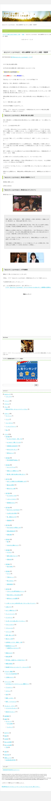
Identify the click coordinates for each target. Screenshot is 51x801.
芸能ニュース (7, 757)
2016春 (7, 458)
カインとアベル (11, 467)
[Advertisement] (27, 44)
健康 (5, 719)
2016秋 (7, 465)
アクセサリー (9, 687)
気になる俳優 (7, 742)
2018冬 (7, 539)
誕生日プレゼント (10, 711)
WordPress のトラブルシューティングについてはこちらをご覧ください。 (21, 786)
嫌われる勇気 (10, 485)
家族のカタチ (9, 653)
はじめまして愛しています (14, 442)
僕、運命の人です (11, 517)
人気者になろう (10, 677)
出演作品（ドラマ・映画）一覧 (14, 642)
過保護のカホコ (11, 502)
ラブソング (8, 631)
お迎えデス (8, 607)
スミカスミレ (9, 617)
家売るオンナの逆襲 (12, 598)
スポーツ (6, 413)
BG (7, 541)
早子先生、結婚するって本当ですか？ (15, 660)
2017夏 (7, 493)
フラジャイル (9, 628)
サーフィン (8, 416)
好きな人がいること (12, 449)
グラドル (6, 404)
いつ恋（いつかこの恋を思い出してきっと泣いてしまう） (21, 603)
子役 (7, 747)
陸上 (7, 430)
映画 (5, 736)
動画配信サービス (10, 646)
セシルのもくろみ (11, 495)
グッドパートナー (10, 614)
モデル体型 (10, 723)
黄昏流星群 (10, 584)
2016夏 (7, 436)
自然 (5, 751)
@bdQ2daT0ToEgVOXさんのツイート (11, 769)
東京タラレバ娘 (11, 488)
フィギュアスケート (11, 426)
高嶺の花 (9, 559)
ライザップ (10, 727)
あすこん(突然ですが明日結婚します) (16, 481)
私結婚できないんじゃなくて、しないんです (17, 667)
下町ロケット (10, 577)
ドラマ (30, 57)
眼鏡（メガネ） (10, 698)
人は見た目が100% (12, 513)
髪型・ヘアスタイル (11, 701)
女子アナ (6, 733)
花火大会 (6, 754)
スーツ (8, 573)
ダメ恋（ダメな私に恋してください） (15, 621)
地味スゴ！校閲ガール (13, 470)
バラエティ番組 (8, 671)
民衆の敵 (9, 534)
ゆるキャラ (7, 394)
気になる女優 (7, 745)
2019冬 (7, 589)
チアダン (9, 552)
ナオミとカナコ (10, 624)
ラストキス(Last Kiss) (11, 673)
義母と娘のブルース (12, 556)
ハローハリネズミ (11, 499)
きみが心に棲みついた (13, 545)
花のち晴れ (10, 566)
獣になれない (10, 580)
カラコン (8, 691)
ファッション (7, 681)
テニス (7, 419)
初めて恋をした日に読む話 (14, 595)
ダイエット (8, 721)
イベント (6, 401)
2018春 (7, 564)
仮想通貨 (6, 716)
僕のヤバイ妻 (9, 638)
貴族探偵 (9, 520)
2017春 (13, 57)
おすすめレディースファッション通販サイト (17, 684)
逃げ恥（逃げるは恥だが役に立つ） (16, 474)
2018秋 (7, 571)
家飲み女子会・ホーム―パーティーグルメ (17, 409)
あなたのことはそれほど (21, 57)
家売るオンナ (10, 453)
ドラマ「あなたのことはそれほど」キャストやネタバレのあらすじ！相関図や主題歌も (28, 287)
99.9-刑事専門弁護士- (12, 460)
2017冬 (7, 479)
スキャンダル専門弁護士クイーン (15, 591)
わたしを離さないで (11, 610)
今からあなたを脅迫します (14, 527)
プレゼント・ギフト (9, 706)
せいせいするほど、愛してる (14, 439)
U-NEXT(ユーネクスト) (13, 648)
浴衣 (7, 694)
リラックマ (8, 396)
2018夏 (7, 550)
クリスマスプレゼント (11, 708)
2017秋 (7, 525)
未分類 (6, 739)
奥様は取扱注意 (11, 531)
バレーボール (9, 423)
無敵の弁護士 (9, 663)
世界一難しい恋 (10, 635)
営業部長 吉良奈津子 (12, 446)
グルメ (6, 407)
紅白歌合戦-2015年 (11, 760)
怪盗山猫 (8, 656)
